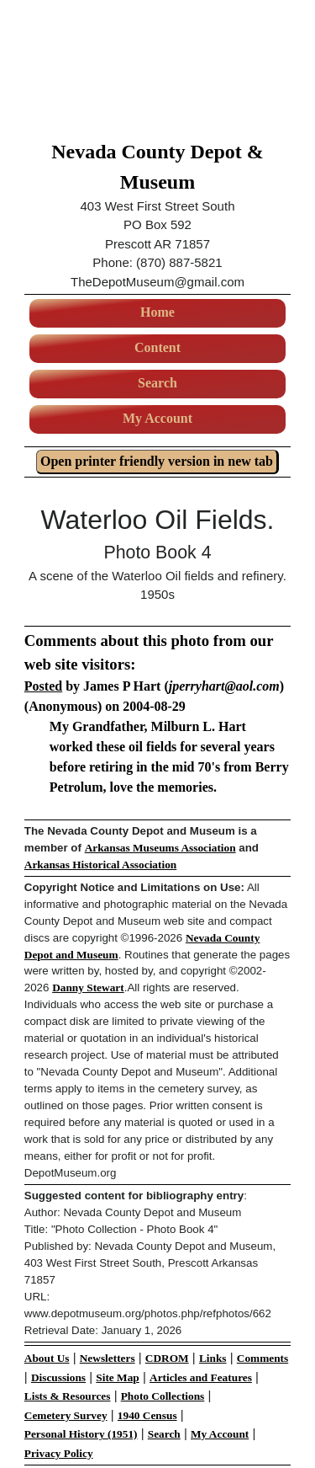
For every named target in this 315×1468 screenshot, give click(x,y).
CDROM (167, 1358)
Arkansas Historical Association (100, 864)
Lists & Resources (67, 1396)
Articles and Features (201, 1377)
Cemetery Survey (66, 1415)
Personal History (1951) (81, 1434)
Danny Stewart (88, 987)
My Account (157, 418)
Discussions (58, 1377)
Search (157, 383)
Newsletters (107, 1358)
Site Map (117, 1377)
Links (213, 1358)
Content (157, 347)
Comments (262, 1358)
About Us (47, 1358)
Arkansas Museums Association (160, 847)
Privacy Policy (58, 1453)
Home (157, 312)
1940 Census (147, 1415)
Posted (43, 686)
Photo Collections (163, 1396)
